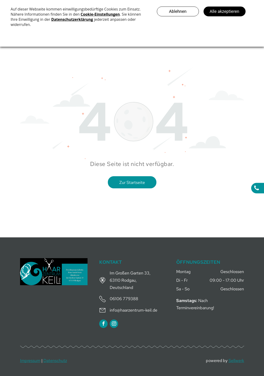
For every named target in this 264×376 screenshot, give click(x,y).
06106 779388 (124, 298)
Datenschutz (55, 360)
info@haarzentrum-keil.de (133, 310)
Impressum (30, 360)
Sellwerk (236, 360)
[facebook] (103, 324)
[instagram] (114, 324)
